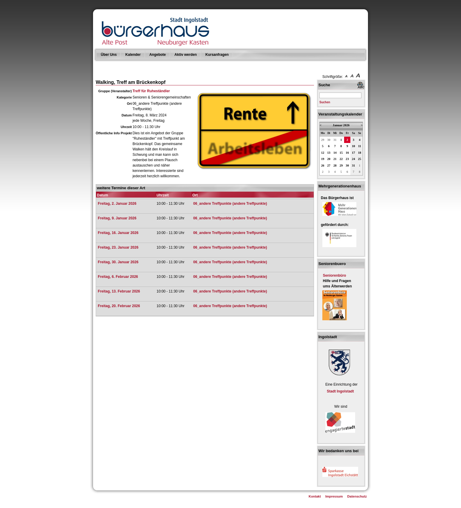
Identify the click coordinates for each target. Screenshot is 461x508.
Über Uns (109, 55)
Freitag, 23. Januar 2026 (118, 247)
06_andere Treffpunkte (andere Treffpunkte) (230, 203)
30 (328, 139)
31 (335, 139)
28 (335, 165)
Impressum (334, 496)
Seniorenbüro (334, 275)
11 (359, 146)
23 (347, 159)
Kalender (132, 55)
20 (328, 159)
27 (328, 165)
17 (353, 152)
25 (359, 159)
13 (328, 152)
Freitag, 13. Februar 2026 (119, 291)
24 (353, 159)
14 (335, 152)
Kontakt (315, 496)
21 (335, 159)
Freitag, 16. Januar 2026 (118, 233)
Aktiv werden (185, 55)
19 (322, 159)
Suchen (324, 102)
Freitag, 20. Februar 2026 (119, 306)
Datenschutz (357, 496)
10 (353, 146)
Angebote (157, 55)
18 (359, 152)
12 (322, 152)
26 (322, 165)
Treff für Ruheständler (151, 91)
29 (322, 139)
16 (347, 152)
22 (341, 159)
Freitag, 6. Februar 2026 (118, 277)
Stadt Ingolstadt (340, 391)
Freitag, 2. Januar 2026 (117, 203)
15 (341, 152)
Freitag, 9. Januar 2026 (117, 218)
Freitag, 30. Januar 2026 (118, 262)
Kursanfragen (217, 55)
